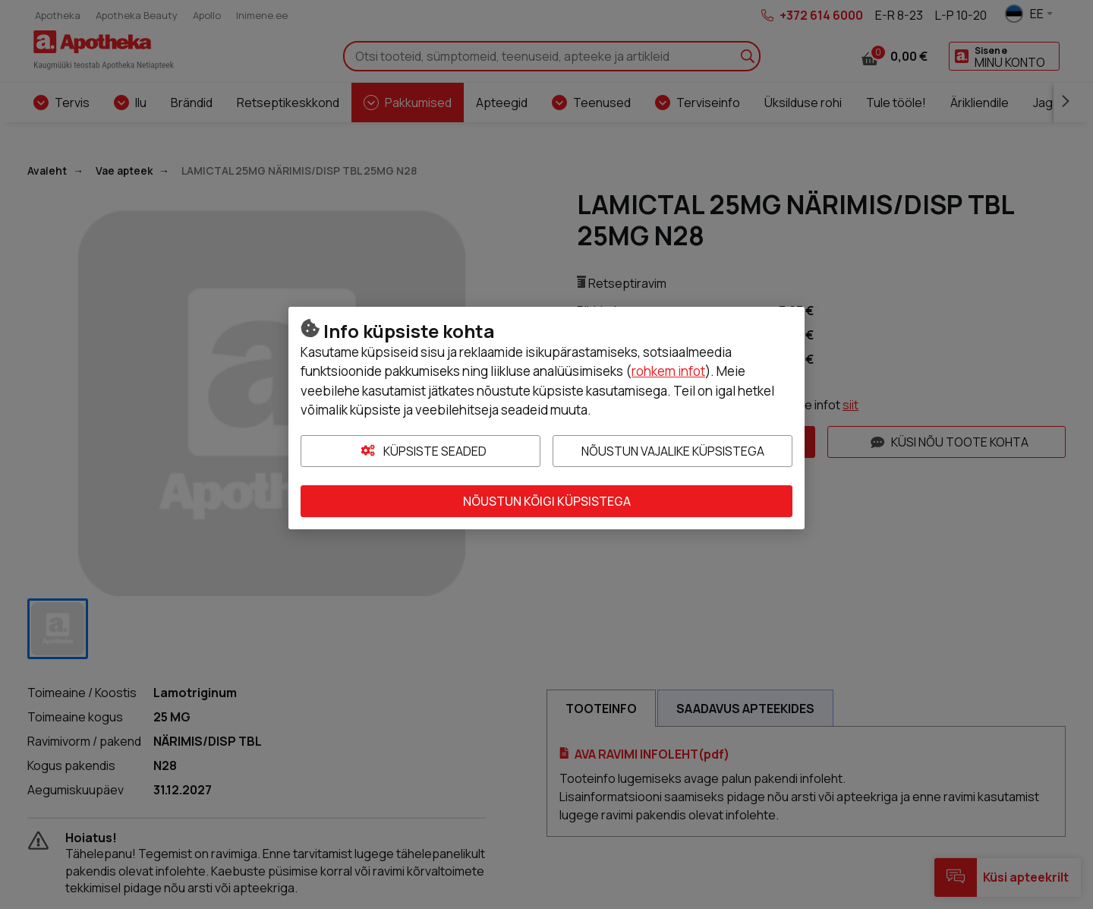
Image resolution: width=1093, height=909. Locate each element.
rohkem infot (668, 371)
